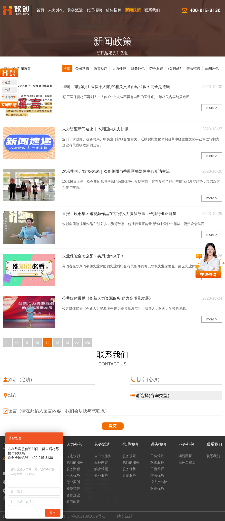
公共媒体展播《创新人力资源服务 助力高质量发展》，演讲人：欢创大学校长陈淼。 (125, 308)
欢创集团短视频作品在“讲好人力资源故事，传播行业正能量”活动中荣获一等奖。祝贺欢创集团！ (135, 224)
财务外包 (138, 68)
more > (211, 108)
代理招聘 (94, 10)
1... (7, 343)
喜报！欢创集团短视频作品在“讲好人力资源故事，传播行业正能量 (119, 214)
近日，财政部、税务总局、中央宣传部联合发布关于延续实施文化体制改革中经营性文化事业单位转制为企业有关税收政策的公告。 (140, 142)
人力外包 (56, 10)
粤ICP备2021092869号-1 (83, 516)
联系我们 (152, 10)
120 (87, 343)
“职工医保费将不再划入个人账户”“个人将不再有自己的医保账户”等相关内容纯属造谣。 (127, 97)
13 (67, 343)
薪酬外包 (212, 68)
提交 (113, 426)
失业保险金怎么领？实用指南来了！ (93, 256)
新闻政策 (133, 10)
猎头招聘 (113, 10)
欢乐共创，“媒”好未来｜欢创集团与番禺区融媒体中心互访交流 (116, 171)
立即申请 (9, 105)
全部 (67, 68)
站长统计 (125, 516)
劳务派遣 (75, 10)
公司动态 (82, 68)
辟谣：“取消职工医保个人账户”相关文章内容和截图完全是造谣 (116, 87)
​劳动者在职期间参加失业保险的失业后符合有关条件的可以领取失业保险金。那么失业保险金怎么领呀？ (140, 266)
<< (17, 343)
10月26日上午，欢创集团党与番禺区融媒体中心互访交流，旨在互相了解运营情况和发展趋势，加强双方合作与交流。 (141, 184)
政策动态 (101, 68)
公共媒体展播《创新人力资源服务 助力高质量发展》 (107, 298)
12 (57, 343)
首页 (40, 10)
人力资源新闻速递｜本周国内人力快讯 (95, 129)
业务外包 (186, 444)
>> (77, 343)
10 (37, 343)
